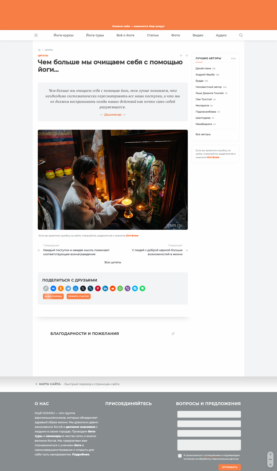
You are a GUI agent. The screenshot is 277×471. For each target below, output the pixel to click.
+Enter (132, 235)
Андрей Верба (208, 75)
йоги (77, 445)
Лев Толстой (206, 99)
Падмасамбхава (208, 112)
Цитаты (43, 55)
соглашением (212, 455)
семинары (53, 436)
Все (233, 58)
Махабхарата (206, 124)
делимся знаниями (80, 427)
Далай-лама (206, 68)
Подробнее (80, 454)
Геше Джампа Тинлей (212, 93)
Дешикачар (112, 114)
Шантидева (205, 118)
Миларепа (205, 105)
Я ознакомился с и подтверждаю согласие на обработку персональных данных (212, 457)
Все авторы (203, 134)
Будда (202, 81)
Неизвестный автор (212, 87)
